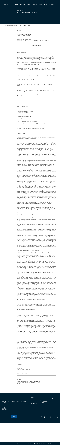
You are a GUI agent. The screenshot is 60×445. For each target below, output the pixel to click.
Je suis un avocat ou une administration (44, 401)
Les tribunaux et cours (5, 400)
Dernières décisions (14, 398)
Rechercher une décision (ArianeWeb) (24, 25)
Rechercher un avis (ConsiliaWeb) (24, 401)
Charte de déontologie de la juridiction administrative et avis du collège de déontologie (5, 406)
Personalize (49, 443)
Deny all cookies (43, 443)
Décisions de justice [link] (10, 25)
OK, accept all (35, 443)
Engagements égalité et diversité (5, 402)
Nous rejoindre (4, 409)
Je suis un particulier (44, 398)
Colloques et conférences (33, 400)
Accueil (5, 25)
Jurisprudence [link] (16, 25)
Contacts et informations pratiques (44, 403)
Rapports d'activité (34, 403)
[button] (18, 4)
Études (32, 402)
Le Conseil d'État (4, 398)
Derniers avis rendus (24, 398)
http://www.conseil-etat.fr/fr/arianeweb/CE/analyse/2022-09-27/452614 (29, 381)
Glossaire (51, 396)
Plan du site (52, 398)
